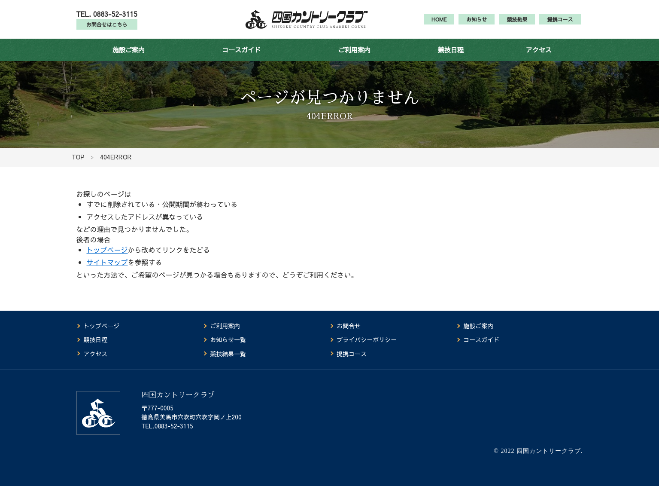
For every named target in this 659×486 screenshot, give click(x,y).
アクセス (539, 59)
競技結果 (517, 24)
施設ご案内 (128, 59)
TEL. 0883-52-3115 (106, 18)
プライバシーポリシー (367, 340)
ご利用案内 (354, 59)
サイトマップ (107, 271)
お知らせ (476, 24)
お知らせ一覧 (228, 340)
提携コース (560, 24)
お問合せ (349, 326)
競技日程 (451, 59)
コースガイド (241, 59)
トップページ (107, 259)
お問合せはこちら (107, 29)
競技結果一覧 (228, 353)
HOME (439, 24)
